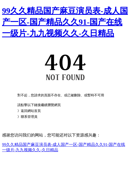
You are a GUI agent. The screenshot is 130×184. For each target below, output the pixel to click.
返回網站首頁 (31, 111)
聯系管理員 (29, 117)
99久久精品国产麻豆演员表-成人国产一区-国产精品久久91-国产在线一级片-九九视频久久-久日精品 (65, 22)
